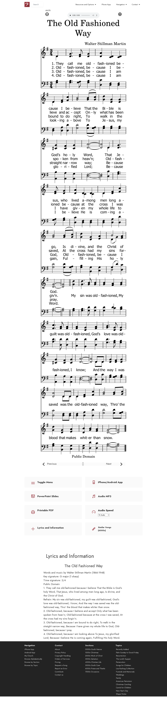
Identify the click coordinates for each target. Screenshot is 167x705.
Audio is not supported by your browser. (83, 15)
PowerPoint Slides (48, 496)
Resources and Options (85, 4)
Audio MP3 (104, 496)
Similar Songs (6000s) (104, 529)
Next (108, 464)
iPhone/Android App (110, 482)
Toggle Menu (45, 482)
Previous (52, 464)
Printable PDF (45, 510)
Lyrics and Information (50, 528)
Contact (135, 4)
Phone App (106, 4)
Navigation (120, 4)
